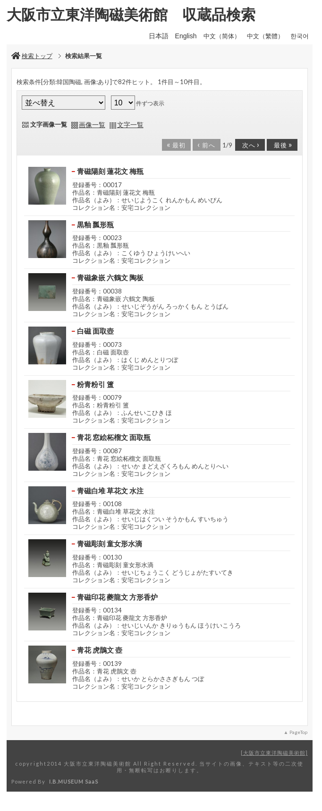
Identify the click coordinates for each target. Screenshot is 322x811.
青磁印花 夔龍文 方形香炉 (117, 597)
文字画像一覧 (48, 124)
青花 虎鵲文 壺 (99, 650)
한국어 (299, 36)
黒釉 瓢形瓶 (95, 224)
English (186, 36)
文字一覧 (130, 125)
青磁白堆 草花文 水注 (114, 490)
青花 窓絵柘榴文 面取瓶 (114, 437)
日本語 (159, 36)
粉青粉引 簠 (95, 384)
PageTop (298, 732)
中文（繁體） (265, 36)
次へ (249, 144)
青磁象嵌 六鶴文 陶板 (110, 277)
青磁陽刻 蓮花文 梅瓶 (114, 171)
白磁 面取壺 (95, 331)
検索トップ (31, 56)
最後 (281, 144)
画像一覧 (92, 125)
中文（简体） (221, 36)
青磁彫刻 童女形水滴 (109, 543)
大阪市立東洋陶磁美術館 (274, 753)
